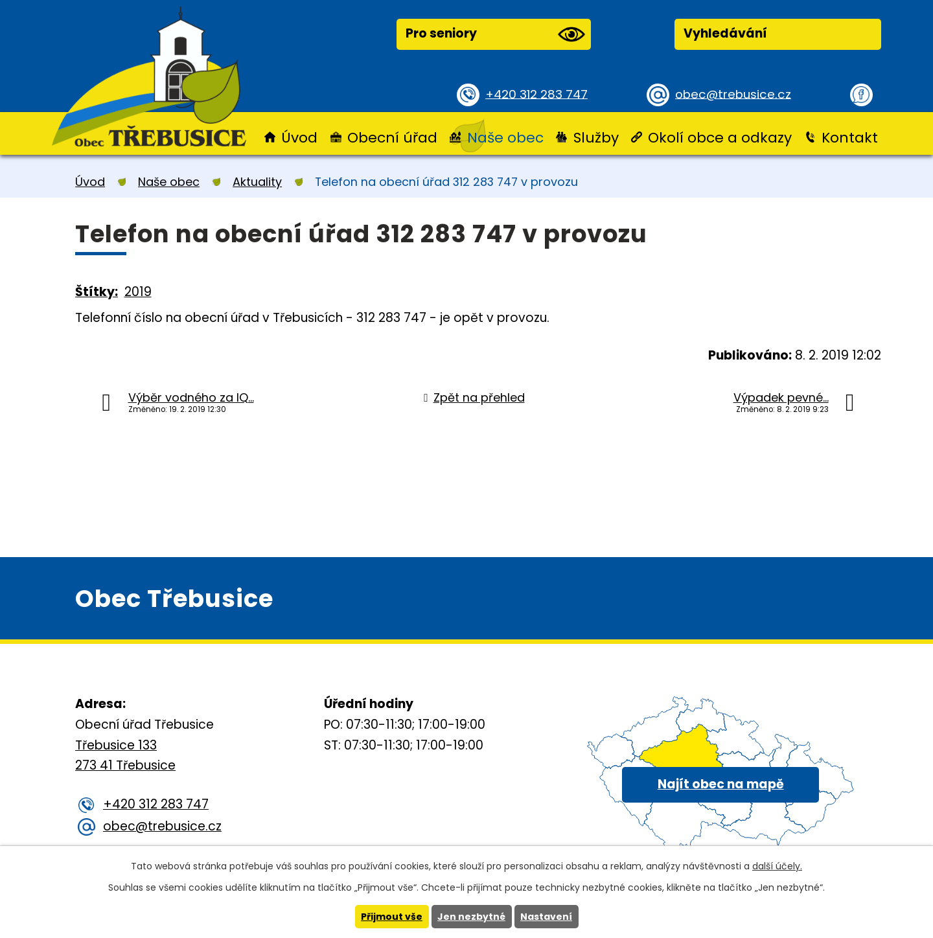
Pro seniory (495, 34)
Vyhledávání (725, 33)
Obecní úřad (392, 138)
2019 (138, 292)
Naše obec (505, 138)
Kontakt (850, 138)
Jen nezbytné (471, 916)
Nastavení (546, 916)
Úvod (299, 138)
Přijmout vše (391, 916)
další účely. (777, 866)
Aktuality (257, 182)
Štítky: (96, 292)
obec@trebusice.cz (735, 93)
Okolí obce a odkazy (720, 138)
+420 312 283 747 (538, 93)
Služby (596, 138)
